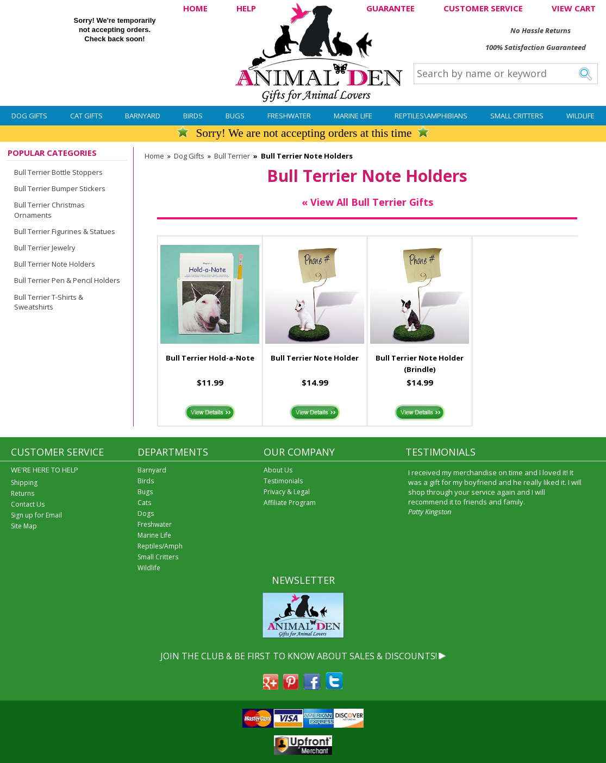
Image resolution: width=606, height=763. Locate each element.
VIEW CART (574, 8)
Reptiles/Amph (160, 546)
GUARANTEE (390, 8)
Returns (22, 493)
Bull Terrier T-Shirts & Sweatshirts (48, 302)
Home (154, 156)
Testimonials (283, 480)
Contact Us (28, 504)
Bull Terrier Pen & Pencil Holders (67, 280)
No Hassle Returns (540, 30)
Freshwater (289, 116)
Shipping (24, 482)
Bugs (235, 116)
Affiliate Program (290, 502)
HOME (195, 8)
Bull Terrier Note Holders (54, 264)
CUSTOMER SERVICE (483, 8)
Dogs (146, 513)
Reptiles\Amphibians (431, 116)
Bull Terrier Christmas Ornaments (49, 209)
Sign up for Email (36, 515)
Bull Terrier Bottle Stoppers (58, 172)
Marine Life (353, 116)
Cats (144, 502)
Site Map (24, 526)
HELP (246, 8)
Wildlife (580, 116)
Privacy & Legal (287, 491)
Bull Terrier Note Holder (315, 358)
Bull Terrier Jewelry (45, 248)
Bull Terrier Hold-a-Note (210, 358)
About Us (278, 470)
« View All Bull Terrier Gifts (367, 202)
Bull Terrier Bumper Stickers (59, 188)
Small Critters (516, 116)
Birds (193, 116)
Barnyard (142, 116)
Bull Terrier (232, 156)
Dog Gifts (29, 116)
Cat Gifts (86, 116)
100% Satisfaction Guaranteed (535, 47)
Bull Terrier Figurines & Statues (64, 231)
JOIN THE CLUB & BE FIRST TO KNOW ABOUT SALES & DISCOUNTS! (298, 656)
